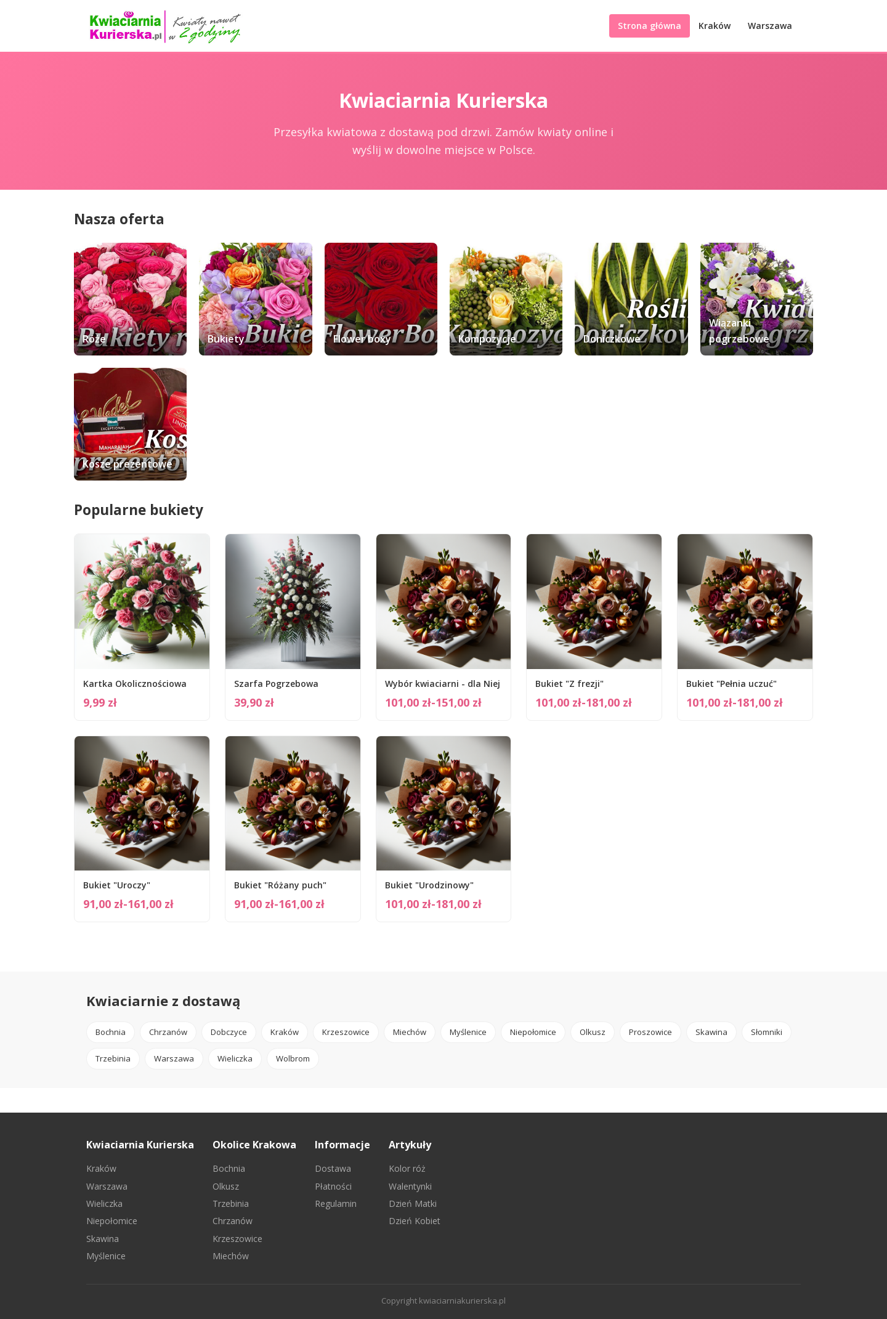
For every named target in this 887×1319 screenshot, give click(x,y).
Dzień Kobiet (414, 1221)
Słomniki (766, 1031)
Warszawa (770, 25)
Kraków (715, 25)
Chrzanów (168, 1031)
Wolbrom (293, 1058)
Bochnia (110, 1031)
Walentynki (410, 1186)
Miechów (409, 1031)
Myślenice (468, 1031)
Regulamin (336, 1203)
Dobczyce (229, 1031)
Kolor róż (407, 1168)
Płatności (333, 1186)
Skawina (711, 1031)
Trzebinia (113, 1058)
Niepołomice (533, 1031)
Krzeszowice (346, 1031)
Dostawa (333, 1168)
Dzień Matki (413, 1203)
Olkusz (593, 1031)
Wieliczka (235, 1058)
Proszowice (650, 1031)
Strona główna (649, 25)
